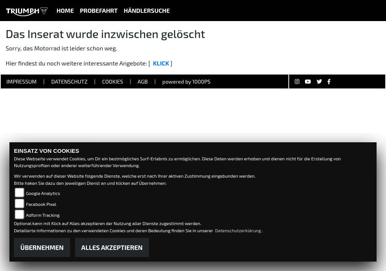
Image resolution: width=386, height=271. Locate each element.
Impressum (21, 81)
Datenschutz (69, 81)
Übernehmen (42, 247)
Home (65, 10)
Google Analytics (43, 193)
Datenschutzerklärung (238, 230)
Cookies (112, 81)
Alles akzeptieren (112, 247)
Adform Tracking (43, 215)
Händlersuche (147, 10)
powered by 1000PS (186, 81)
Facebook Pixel (41, 204)
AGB (143, 81)
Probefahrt (99, 10)
